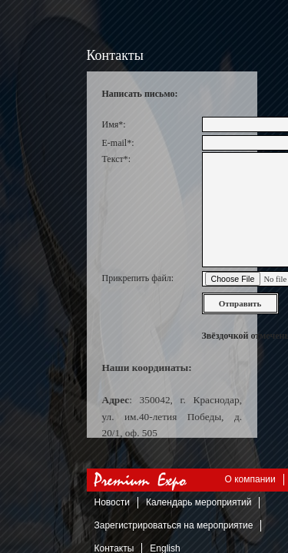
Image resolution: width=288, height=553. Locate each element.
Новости (112, 502)
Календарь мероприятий (198, 502)
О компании (250, 479)
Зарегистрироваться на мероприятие (173, 525)
